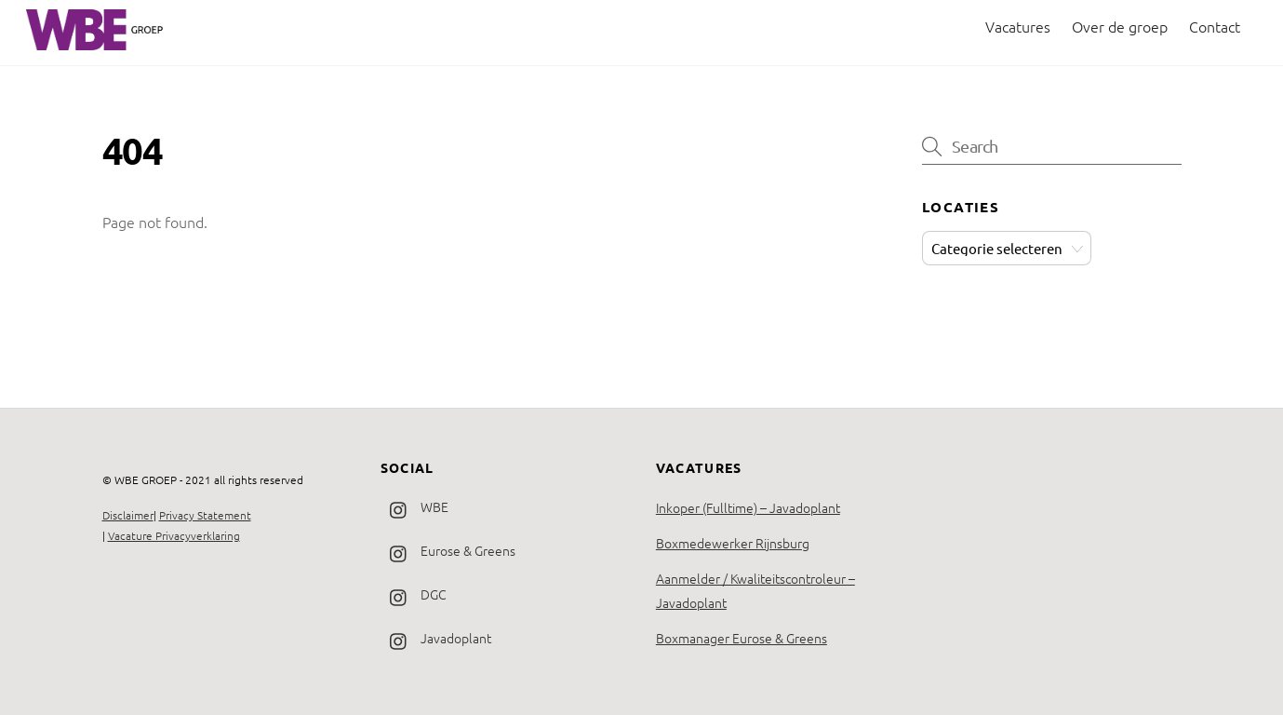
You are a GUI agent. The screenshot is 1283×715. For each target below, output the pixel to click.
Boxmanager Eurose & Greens (741, 637)
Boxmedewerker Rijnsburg (732, 542)
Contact (1214, 26)
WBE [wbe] (414, 506)
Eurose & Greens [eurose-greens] (448, 550)
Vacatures (1017, 26)
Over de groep (1120, 26)
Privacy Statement (205, 514)
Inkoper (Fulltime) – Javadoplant (748, 507)
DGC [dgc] (414, 594)
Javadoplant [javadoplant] (436, 637)
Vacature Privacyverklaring (174, 535)
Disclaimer (128, 514)
